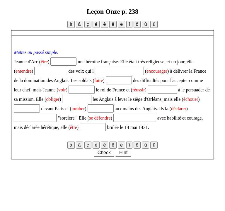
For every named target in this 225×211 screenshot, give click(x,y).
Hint (123, 152)
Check (104, 152)
